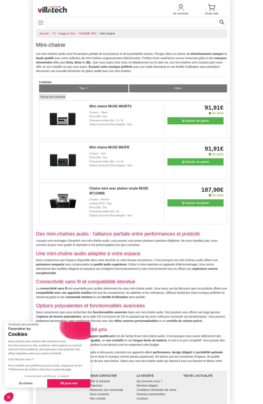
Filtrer (178, 88)
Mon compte (98, 398)
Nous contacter (99, 394)
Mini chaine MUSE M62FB (109, 147)
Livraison (142, 398)
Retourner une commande (106, 389)
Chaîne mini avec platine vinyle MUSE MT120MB (118, 191)
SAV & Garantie (100, 381)
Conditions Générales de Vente (156, 389)
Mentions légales (147, 385)
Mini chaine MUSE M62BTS (110, 106)
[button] (180, 9)
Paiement (96, 385)
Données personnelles (151, 394)
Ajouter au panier (195, 120)
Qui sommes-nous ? (149, 381)
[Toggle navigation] (40, 22)
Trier (82, 88)
